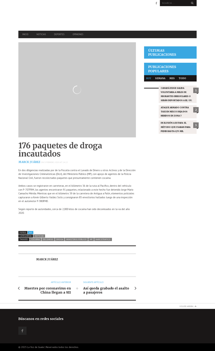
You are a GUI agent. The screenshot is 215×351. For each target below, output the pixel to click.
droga (59, 239)
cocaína (35, 239)
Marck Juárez (29, 162)
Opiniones (78, 34)
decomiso (48, 239)
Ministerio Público (76, 239)
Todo (182, 78)
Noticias (41, 34)
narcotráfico (103, 239)
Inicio (25, 34)
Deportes (59, 34)
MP (30, 232)
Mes (172, 78)
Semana (160, 78)
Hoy (148, 78)
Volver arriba (186, 306)
